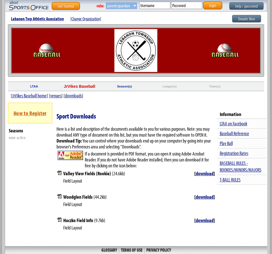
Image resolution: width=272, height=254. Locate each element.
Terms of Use (131, 250)
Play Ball (226, 143)
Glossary (109, 250)
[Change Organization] (85, 18)
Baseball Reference (234, 133)
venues (55, 95)
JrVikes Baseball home (29, 95)
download (205, 173)
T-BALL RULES (230, 179)
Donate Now (246, 18)
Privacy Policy (158, 250)
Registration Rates (234, 153)
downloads (73, 95)
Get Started (66, 6)
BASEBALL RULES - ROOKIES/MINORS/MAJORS (241, 166)
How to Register (30, 113)
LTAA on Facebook (233, 123)
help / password (246, 6)
